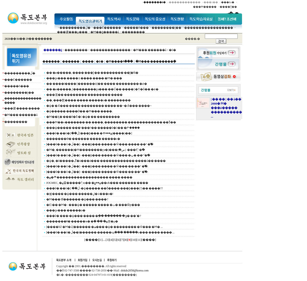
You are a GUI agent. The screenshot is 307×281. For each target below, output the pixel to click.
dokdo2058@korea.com (134, 270)
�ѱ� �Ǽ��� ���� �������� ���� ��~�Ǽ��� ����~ (99, 105)
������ (51, 61)
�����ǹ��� (136, 27)
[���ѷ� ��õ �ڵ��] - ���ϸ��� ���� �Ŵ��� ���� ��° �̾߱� (99, 144)
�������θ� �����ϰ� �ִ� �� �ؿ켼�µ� (82, 221)
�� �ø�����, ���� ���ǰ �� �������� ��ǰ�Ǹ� (92, 72)
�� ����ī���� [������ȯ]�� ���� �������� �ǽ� (96, 83)
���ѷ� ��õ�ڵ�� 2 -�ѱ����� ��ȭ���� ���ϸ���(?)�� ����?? (104, 188)
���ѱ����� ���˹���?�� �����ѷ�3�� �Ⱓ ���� (93, 127)
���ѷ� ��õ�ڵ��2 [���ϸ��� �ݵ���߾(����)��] (89, 133)
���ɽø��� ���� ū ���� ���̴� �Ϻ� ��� (84, 78)
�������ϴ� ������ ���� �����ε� (83, 138)
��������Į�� (166, 27)
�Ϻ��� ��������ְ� (156, 61)
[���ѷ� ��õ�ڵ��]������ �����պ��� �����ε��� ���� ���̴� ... (110, 232)
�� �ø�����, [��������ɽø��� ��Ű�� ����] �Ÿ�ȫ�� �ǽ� (102, 89)
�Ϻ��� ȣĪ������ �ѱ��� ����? (77, 199)
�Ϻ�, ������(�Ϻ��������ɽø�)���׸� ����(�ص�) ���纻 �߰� (95, 150)
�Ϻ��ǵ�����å (104, 32)
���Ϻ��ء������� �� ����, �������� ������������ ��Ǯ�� (111, 122)
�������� (133, 32)
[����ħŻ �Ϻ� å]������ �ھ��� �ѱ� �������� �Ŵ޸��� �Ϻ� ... (104, 227)
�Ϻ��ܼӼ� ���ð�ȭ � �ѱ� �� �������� (83, 116)
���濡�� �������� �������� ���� (84, 94)
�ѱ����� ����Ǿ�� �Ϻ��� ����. (79, 111)
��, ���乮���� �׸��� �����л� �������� (88, 100)
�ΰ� (99, 61)
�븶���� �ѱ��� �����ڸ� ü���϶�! (79, 194)
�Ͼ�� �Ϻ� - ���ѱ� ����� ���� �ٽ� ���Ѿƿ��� (93, 205)
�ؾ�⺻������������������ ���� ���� (89, 177)
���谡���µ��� (72, 32)
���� (88, 61)
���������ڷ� (74, 27)
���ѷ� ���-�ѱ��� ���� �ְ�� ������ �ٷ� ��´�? (93, 216)
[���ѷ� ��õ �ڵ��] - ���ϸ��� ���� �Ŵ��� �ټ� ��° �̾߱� (98, 155)
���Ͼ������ (107, 27)
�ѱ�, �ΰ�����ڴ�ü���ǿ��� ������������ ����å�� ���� (106, 161)
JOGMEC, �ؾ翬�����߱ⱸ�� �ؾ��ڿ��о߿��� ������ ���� (97, 183)
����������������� (208, 27)
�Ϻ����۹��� (119, 61)
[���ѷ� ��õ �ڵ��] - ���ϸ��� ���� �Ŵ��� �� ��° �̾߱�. (97, 166)
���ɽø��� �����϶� (65, 210)
